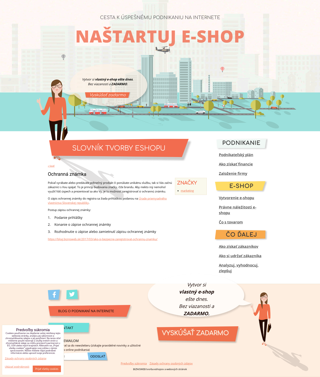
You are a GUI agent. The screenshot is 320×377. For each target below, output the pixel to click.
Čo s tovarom (231, 222)
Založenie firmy (233, 173)
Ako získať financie (236, 164)
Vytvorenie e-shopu (236, 197)
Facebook (55, 296)
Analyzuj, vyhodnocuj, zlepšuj (239, 268)
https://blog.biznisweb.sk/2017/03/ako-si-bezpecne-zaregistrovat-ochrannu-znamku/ (103, 239)
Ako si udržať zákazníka (240, 255)
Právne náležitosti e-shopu (237, 210)
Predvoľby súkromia (134, 363)
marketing (187, 191)
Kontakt (65, 327)
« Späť (51, 166)
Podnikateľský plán (236, 154)
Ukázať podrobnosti (17, 366)
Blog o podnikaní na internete (86, 310)
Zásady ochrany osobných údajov (171, 363)
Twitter (73, 296)
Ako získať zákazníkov (238, 246)
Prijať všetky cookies (47, 369)
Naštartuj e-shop (160, 36)
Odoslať (97, 356)
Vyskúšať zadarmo (108, 95)
